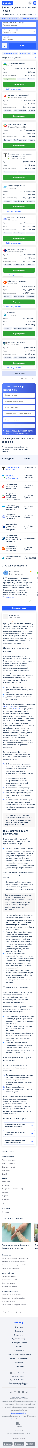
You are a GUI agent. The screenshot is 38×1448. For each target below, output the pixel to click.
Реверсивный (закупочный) (12, 1189)
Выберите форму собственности (13, 23)
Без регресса (7, 1185)
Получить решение (19, 116)
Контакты (19, 1331)
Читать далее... (9, 597)
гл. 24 (15, 709)
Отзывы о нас (19, 1335)
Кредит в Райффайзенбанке (11, 1268)
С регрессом (6, 1182)
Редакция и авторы (19, 1339)
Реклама (19, 1347)
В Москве (5, 1212)
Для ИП (4, 1174)
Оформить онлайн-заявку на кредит (14, 1261)
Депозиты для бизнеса (9, 1286)
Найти (22, 46)
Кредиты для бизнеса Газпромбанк (13, 1298)
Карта (16, 1350)
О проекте (19, 1327)
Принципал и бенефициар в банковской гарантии (15, 1247)
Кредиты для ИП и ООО (9, 1276)
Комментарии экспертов (19, 1343)
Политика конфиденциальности (19, 1354)
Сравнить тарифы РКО (9, 1280)
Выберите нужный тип (10, 30)
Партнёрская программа (19, 1358)
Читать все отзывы (19, 608)
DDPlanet (23, 1438)
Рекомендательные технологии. (19, 1413)
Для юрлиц (6, 1170)
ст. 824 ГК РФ (8, 706)
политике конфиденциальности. (20, 433)
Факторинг (11, 1312)
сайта (21, 1350)
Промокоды (19, 1362)
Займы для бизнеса (29, 18)
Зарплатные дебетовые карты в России (15, 1258)
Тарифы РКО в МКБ (8, 1301)
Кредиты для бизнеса (10, 18)
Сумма (4, 37)
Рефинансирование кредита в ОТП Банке (15, 1265)
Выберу (4, 1312)
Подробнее (12, 1418)
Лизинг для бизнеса (8, 1283)
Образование (19, 1366)
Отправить (19, 426)
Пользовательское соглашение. (22, 1406)
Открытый (6, 1199)
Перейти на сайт (18, 84)
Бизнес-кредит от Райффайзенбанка (14, 1304)
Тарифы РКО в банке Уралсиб (11, 1295)
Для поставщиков (8, 1163)
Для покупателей (8, 1167)
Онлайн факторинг (9, 1160)
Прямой (5, 1192)
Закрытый (6, 1196)
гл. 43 (21, 709)
